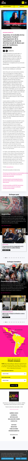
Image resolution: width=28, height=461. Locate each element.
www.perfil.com (9, 166)
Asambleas (14, 415)
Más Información (5, 225)
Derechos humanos (7, 6)
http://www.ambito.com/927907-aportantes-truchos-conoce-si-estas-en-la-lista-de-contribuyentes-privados (13, 187)
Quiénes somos (14, 413)
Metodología (14, 417)
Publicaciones (14, 428)
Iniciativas (14, 426)
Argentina (21, 6)
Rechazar (24, 458)
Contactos (14, 421)
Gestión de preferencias (7, 458)
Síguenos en (14, 434)
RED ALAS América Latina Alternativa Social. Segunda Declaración (13, 314)
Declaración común (14, 419)
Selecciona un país (5, 377)
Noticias (4, 311)
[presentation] (1, 232)
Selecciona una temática (7, 370)
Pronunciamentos (14, 430)
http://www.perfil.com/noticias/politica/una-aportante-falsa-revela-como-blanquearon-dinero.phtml (13, 181)
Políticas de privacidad (14, 409)
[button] (7, 257)
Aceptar (18, 458)
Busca (14, 385)
